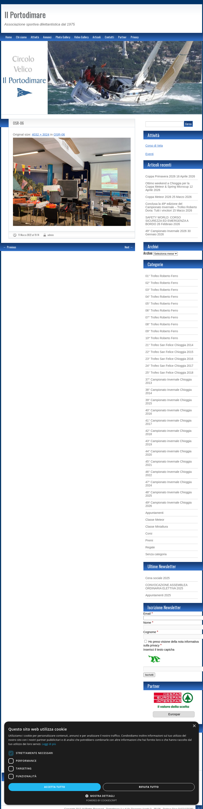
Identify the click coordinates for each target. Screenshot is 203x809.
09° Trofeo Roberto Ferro (162, 331)
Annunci (47, 37)
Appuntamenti (154, 512)
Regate (150, 547)
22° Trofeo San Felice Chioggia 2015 (169, 352)
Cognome (150, 632)
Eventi (150, 154)
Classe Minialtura (157, 526)
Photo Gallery (63, 37)
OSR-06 (18, 123)
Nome (148, 622)
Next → (129, 247)
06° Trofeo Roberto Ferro (162, 310)
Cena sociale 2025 (158, 578)
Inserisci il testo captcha (159, 649)
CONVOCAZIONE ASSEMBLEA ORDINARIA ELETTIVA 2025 (167, 586)
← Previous (9, 247)
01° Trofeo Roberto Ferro (162, 276)
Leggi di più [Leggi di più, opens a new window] (49, 744)
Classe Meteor (155, 519)
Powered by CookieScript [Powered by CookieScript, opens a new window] (101, 800)
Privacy (134, 37)
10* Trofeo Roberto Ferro (162, 338)
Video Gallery (81, 37)
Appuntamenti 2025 (158, 595)
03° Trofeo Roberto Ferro (162, 289)
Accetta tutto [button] (54, 787)
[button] (101, 796)
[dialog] (101, 763)
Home (8, 37)
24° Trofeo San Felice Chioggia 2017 (169, 365)
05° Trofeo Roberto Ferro (162, 303)
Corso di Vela (154, 145)
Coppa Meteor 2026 (158, 197)
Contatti (109, 37)
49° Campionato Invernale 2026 (166, 231)
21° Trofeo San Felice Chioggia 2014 (169, 345)
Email (148, 613)
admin (50, 235)
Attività (35, 37)
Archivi (147, 253)
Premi (149, 540)
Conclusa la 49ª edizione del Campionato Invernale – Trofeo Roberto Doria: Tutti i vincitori (171, 207)
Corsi (149, 533)
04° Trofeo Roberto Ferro (162, 296)
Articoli (97, 37)
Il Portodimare (25, 14)
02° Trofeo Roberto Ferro (162, 283)
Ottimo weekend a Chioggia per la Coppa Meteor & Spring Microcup (168, 185)
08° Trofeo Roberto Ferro (162, 324)
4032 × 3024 (40, 134)
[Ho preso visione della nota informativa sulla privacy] (145, 641)
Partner (122, 37)
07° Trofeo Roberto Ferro (162, 317)
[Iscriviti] (149, 675)
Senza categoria (156, 554)
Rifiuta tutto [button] (149, 787)
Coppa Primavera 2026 (161, 176)
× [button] (194, 726)
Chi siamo (21, 37)
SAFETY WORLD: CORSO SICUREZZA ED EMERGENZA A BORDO (167, 221)
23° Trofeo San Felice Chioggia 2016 (169, 358)
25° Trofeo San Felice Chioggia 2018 (169, 372)
